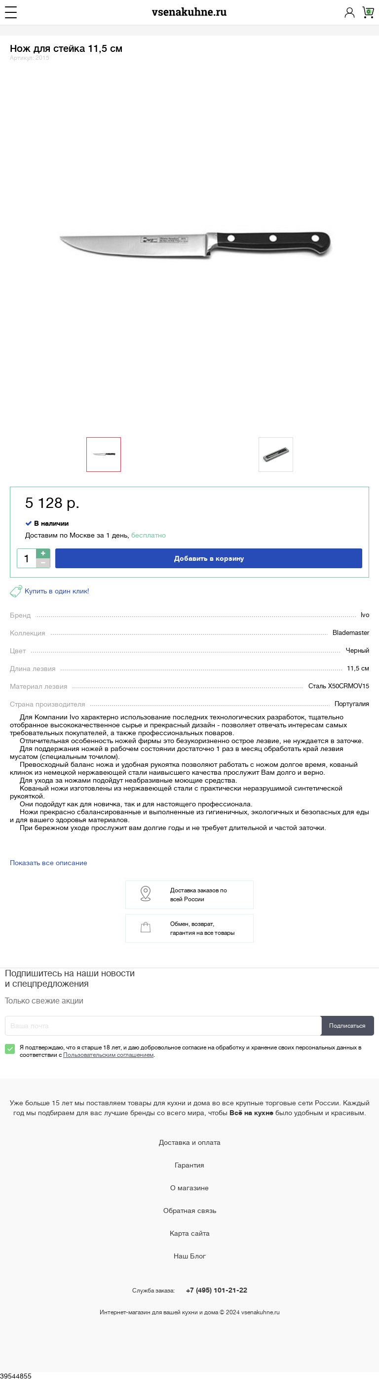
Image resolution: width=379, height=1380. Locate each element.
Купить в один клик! (49, 591)
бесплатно (148, 535)
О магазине (189, 1188)
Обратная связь (189, 1210)
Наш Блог (190, 1256)
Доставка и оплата (190, 1142)
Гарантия (189, 1165)
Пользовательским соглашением (108, 1054)
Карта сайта (190, 1233)
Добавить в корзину (209, 558)
